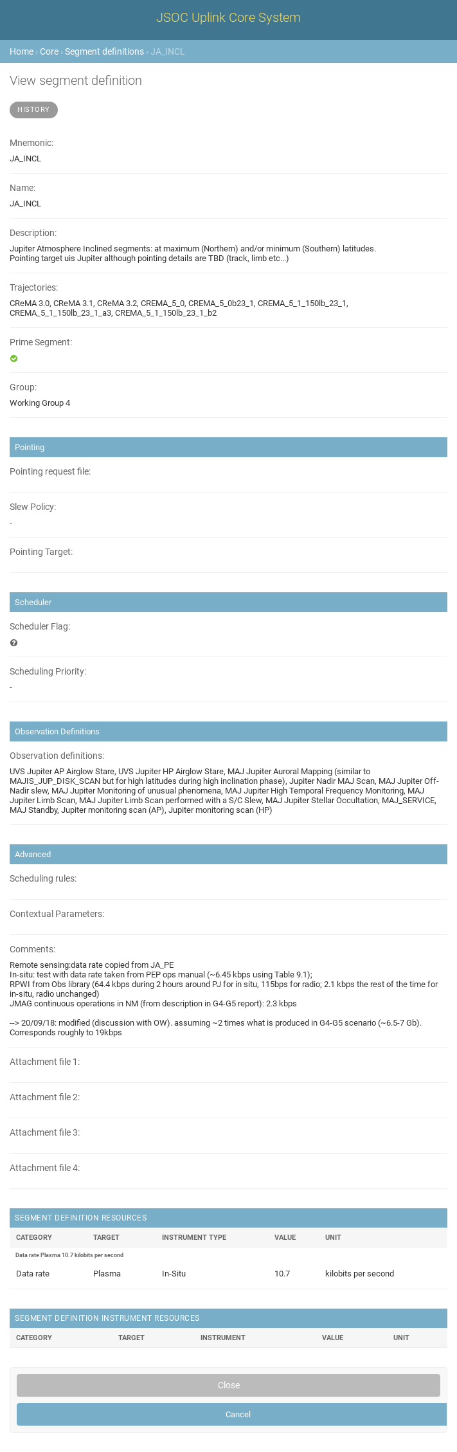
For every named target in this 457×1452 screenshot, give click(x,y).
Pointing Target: (41, 552)
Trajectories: (34, 288)
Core (49, 51)
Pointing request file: (50, 471)
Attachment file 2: (45, 1097)
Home (21, 51)
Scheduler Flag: (40, 626)
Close (229, 1385)
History (33, 109)
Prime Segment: (41, 342)
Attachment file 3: (45, 1133)
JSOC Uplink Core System (228, 17)
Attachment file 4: (45, 1168)
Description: (33, 233)
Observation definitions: (57, 756)
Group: (23, 387)
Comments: (32, 949)
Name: (22, 188)
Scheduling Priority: (48, 671)
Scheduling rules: (43, 879)
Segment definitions (104, 51)
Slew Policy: (33, 507)
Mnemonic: (31, 143)
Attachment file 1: (45, 1062)
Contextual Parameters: (57, 914)
